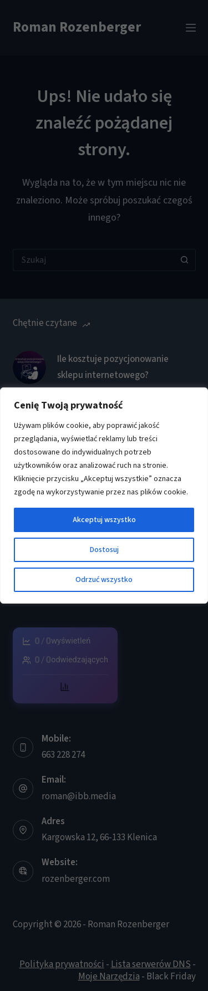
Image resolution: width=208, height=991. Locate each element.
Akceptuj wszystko (104, 519)
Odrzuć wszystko (104, 579)
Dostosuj (104, 549)
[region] (104, 495)
